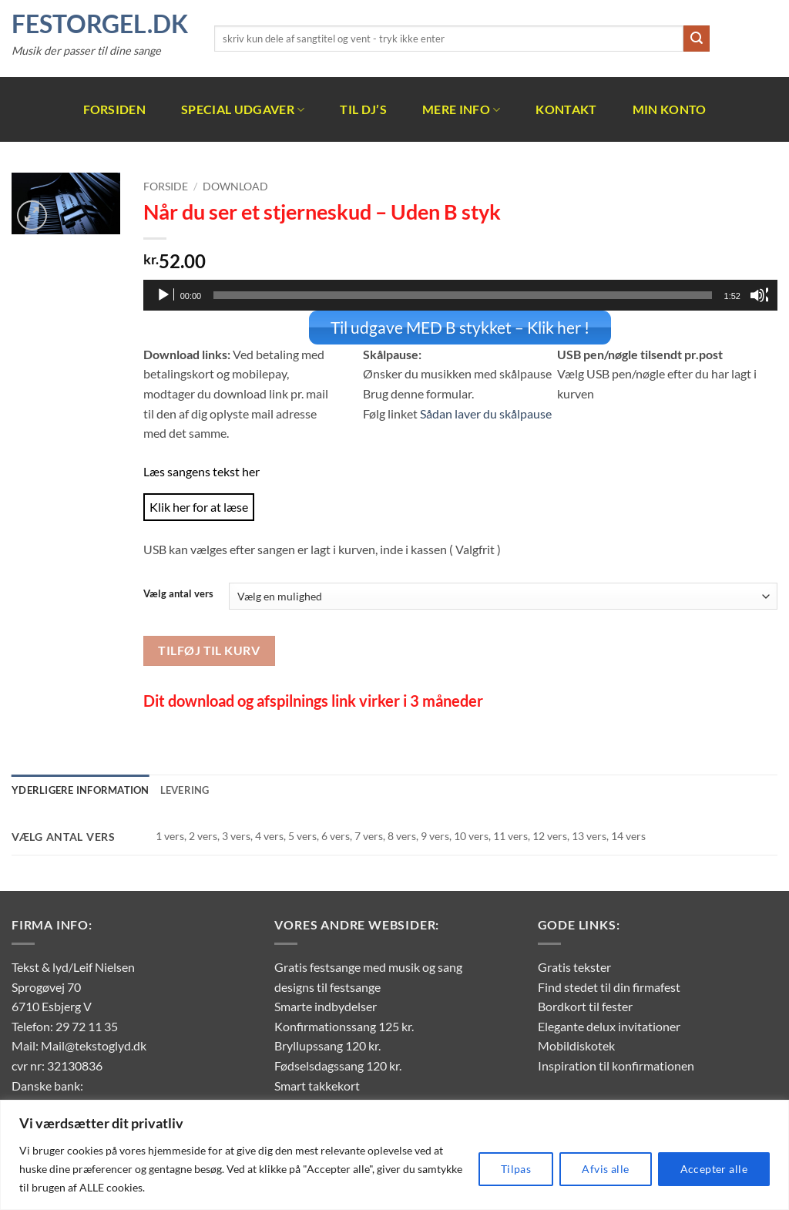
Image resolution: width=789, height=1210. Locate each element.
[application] (460, 295)
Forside (165, 186)
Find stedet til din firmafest (609, 985)
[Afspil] (165, 295)
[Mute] (759, 295)
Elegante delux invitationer (609, 1025)
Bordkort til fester (585, 1005)
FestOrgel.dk (100, 24)
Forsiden (114, 109)
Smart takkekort (317, 1084)
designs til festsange (327, 985)
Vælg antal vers (178, 593)
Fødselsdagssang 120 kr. (337, 1064)
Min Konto (670, 109)
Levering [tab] (185, 789)
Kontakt (566, 109)
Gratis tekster (574, 966)
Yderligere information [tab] (80, 789)
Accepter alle (713, 1168)
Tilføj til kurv (209, 650)
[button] (32, 215)
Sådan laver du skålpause (486, 412)
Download (235, 186)
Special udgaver (242, 109)
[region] (394, 1155)
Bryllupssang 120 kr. (327, 1044)
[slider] (462, 295)
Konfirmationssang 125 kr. (344, 1025)
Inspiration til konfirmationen (616, 1064)
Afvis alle (605, 1168)
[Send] (696, 38)
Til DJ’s (363, 109)
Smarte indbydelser (325, 1005)
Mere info (461, 109)
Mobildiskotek (576, 1044)
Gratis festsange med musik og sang (368, 966)
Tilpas (516, 1168)
